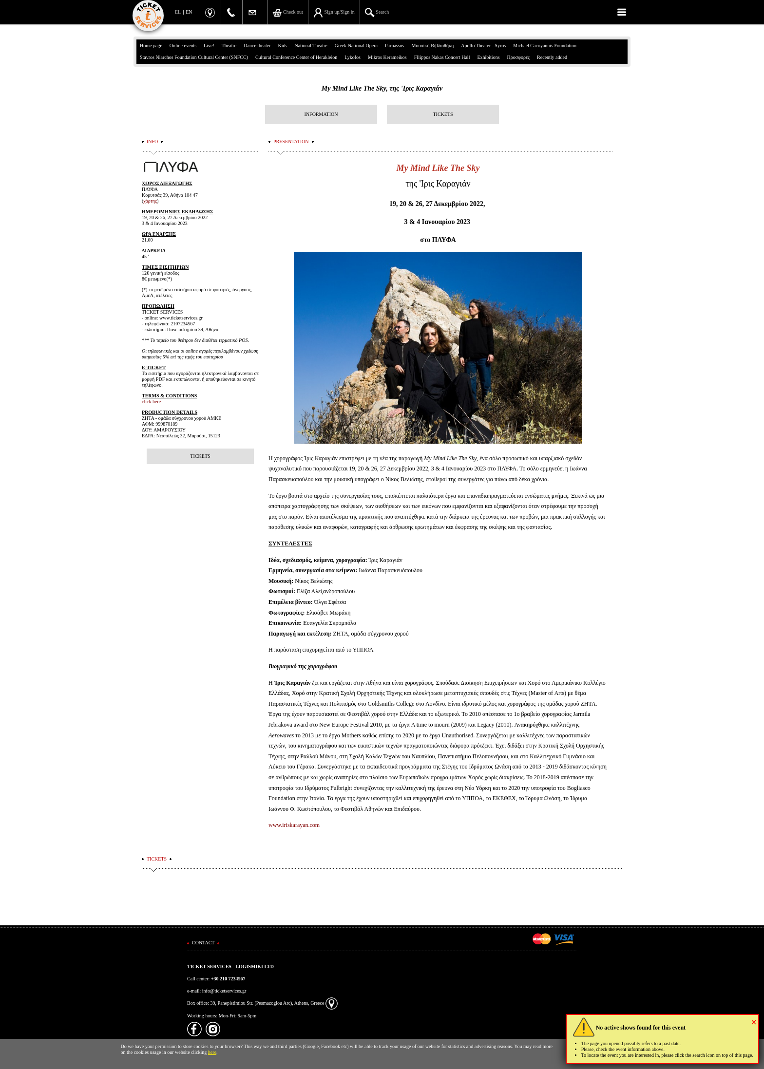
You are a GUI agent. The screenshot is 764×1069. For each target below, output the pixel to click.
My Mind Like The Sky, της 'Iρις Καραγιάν (382, 88)
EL (178, 12)
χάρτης (150, 201)
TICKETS (443, 114)
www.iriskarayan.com (294, 825)
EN (189, 12)
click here (151, 401)
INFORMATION (321, 114)
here (212, 1052)
